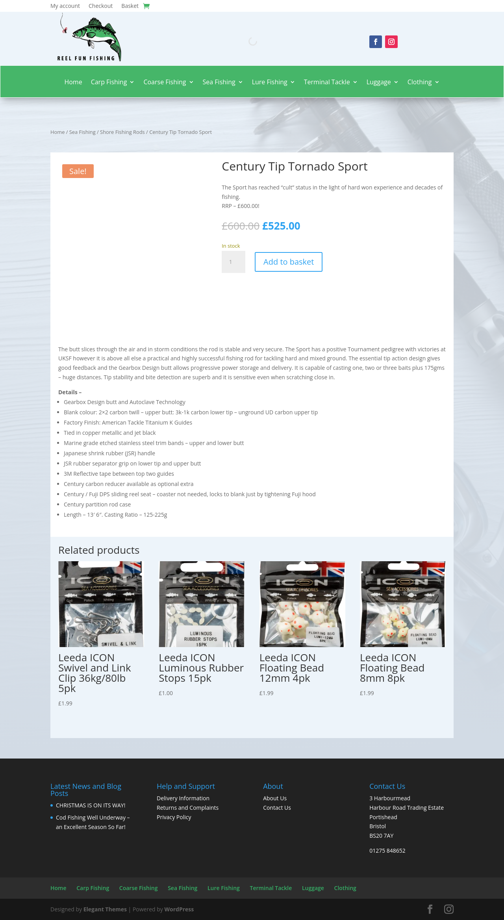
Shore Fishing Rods (122, 131)
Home (73, 82)
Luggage (379, 82)
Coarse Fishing (164, 82)
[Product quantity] (233, 262)
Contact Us (277, 807)
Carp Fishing (109, 82)
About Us (275, 798)
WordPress (179, 909)
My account (65, 6)
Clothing (420, 82)
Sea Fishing (219, 82)
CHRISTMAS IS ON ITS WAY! (90, 805)
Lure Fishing (269, 82)
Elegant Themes (105, 909)
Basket (130, 6)
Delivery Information (183, 798)
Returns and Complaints (188, 807)
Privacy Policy (174, 817)
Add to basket (288, 261)
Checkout (101, 6)
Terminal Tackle (327, 82)
